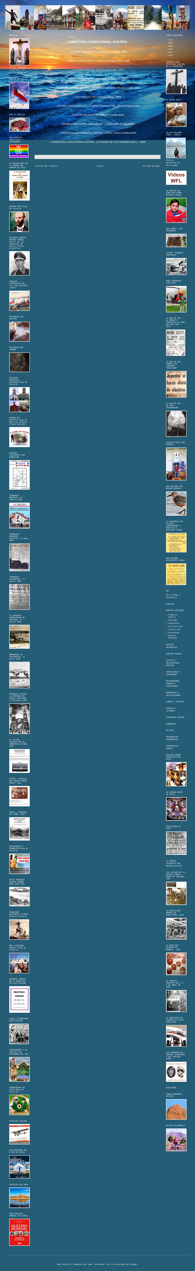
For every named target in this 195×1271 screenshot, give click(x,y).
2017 (170, 52)
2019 (170, 46)
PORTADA (170, 604)
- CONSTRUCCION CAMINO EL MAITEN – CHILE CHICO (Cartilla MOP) (97, 133)
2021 (170, 40)
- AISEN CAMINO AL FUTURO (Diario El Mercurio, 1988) (97, 79)
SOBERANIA (171, 724)
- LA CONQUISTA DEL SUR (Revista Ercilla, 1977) (97, 70)
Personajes (173, 633)
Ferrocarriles (175, 626)
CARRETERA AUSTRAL (175, 717)
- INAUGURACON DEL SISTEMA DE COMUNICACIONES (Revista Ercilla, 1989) (97, 88)
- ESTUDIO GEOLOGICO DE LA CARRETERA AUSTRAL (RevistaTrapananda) (98, 106)
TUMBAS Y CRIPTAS (175, 702)
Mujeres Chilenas (172, 637)
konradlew (99, 1264)
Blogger (133, 1264)
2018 (170, 49)
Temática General (172, 616)
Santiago (172, 620)
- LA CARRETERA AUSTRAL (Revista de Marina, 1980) (97, 52)
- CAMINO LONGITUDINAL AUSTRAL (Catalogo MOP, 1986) (97, 61)
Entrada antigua (151, 166)
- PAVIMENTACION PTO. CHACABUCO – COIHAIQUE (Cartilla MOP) (97, 124)
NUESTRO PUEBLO (174, 654)
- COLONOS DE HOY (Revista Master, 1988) (97, 97)
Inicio (100, 166)
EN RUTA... (171, 730)
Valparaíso (173, 623)
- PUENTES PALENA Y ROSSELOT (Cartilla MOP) (97, 115)
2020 (170, 43)
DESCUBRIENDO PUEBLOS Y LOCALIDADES (172, 683)
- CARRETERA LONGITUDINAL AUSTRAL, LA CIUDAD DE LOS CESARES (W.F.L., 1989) (97, 142)
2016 (170, 55)
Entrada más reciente (46, 166)
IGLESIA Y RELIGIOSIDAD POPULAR (172, 662)
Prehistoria (174, 630)
